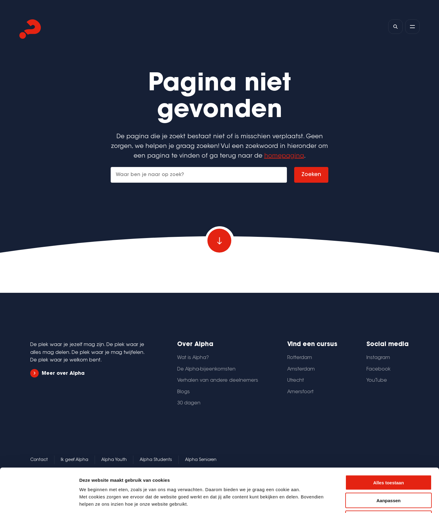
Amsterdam (301, 369)
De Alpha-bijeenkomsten (206, 369)
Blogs (183, 392)
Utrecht (295, 380)
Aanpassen (388, 456)
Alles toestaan (388, 438)
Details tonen (326, 501)
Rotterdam (299, 357)
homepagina (284, 156)
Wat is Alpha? (193, 357)
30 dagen (188, 403)
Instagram (378, 357)
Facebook (378, 369)
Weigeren (388, 474)
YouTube (376, 380)
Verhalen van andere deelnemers (217, 380)
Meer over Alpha (57, 373)
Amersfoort (300, 392)
